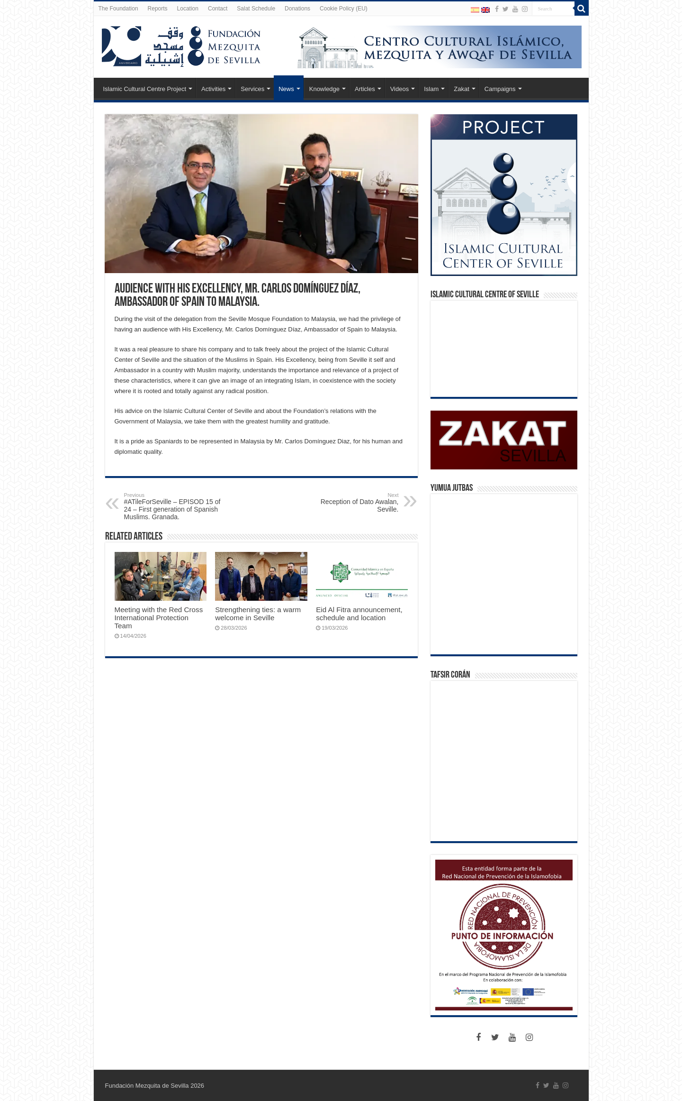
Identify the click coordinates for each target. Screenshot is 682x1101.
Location (187, 8)
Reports (158, 8)
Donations (297, 8)
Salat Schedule (256, 8)
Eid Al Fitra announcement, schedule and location (359, 614)
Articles (365, 88)
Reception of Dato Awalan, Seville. (350, 502)
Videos (399, 88)
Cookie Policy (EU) (344, 8)
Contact (217, 8)
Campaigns (500, 88)
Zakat (461, 88)
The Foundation (118, 8)
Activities (213, 88)
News (286, 88)
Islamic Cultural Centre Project (145, 88)
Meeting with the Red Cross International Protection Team (159, 618)
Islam (431, 88)
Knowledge (324, 88)
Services (252, 88)
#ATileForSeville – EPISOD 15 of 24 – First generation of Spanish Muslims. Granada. (172, 506)
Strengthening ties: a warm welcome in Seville (258, 614)
